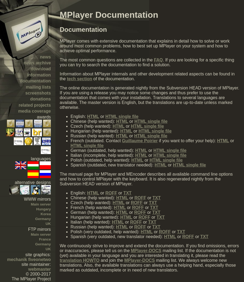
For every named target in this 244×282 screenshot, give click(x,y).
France (45, 239)
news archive (37, 63)
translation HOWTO (79, 260)
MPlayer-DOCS (146, 250)
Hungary (43, 209)
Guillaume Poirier (140, 140)
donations (40, 99)
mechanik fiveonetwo (29, 259)
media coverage (34, 111)
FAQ (158, 60)
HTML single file (121, 116)
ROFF (111, 193)
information (39, 75)
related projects (35, 105)
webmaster (39, 269)
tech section (79, 78)
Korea (46, 214)
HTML (93, 116)
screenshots (38, 93)
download (41, 69)
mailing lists (38, 87)
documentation (35, 81)
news (45, 57)
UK (48, 224)
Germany (43, 219)
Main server (41, 204)
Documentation (83, 29)
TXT (127, 193)
